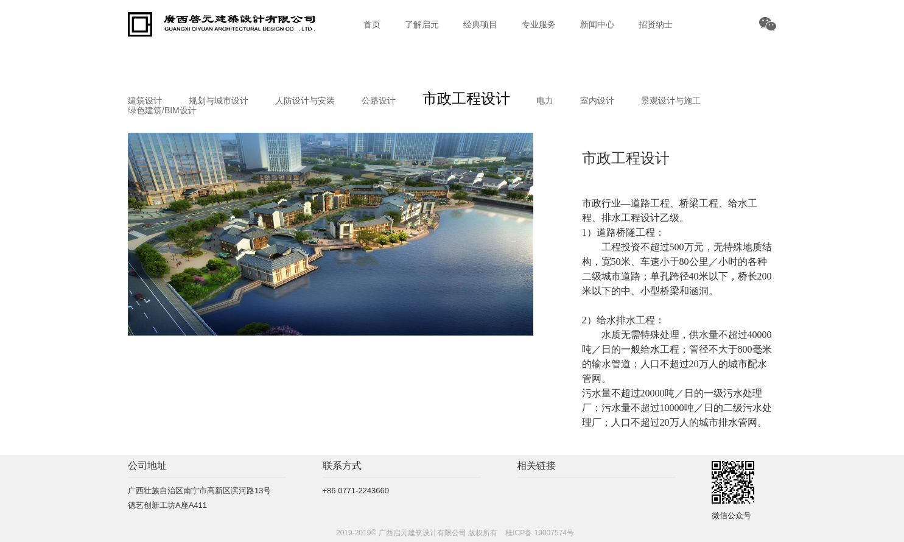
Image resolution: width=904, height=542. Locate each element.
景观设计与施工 (671, 100)
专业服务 (539, 24)
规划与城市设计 (218, 100)
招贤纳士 (656, 24)
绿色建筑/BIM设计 (162, 110)
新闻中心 (597, 24)
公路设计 (379, 100)
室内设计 (597, 100)
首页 (371, 24)
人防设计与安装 (305, 100)
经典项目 (480, 24)
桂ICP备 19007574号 (539, 533)
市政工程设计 (466, 98)
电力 (544, 100)
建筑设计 (145, 100)
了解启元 (422, 24)
